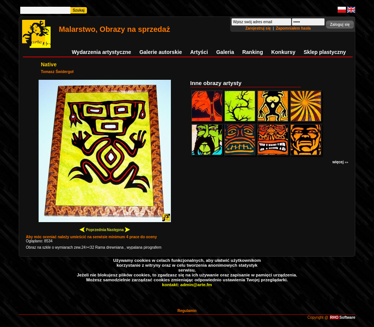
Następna (118, 229)
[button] (340, 24)
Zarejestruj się (258, 28)
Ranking (252, 52)
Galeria (225, 52)
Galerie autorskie (160, 52)
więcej (340, 162)
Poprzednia (92, 229)
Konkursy (283, 52)
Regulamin (186, 311)
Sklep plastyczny (325, 52)
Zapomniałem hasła (293, 28)
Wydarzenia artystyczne (101, 52)
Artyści (199, 52)
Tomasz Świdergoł (57, 72)
